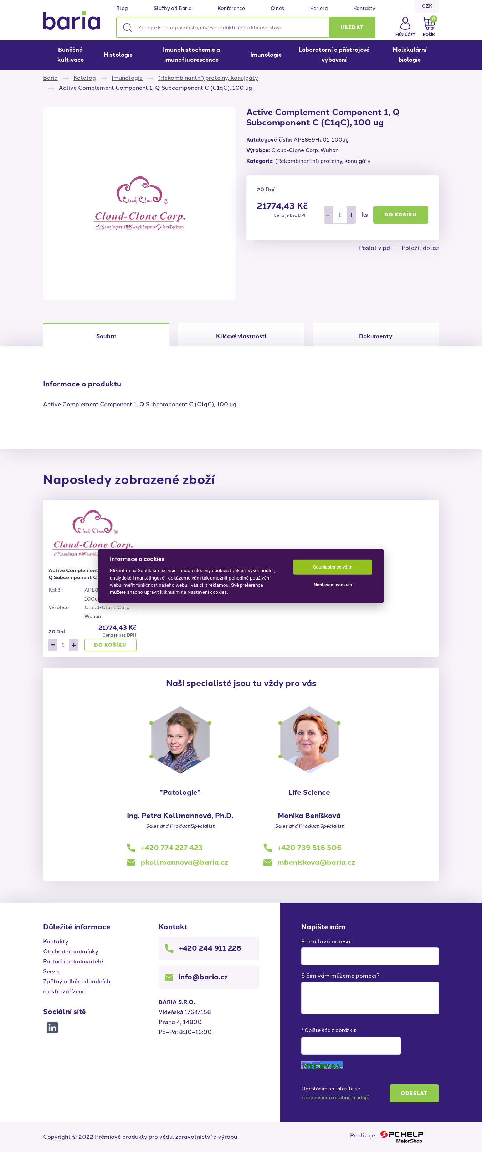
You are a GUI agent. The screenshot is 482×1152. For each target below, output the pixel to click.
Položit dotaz (420, 248)
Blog (122, 8)
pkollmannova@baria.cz (184, 862)
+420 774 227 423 (172, 847)
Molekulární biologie (409, 54)
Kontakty (364, 8)
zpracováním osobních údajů (335, 1098)
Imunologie (266, 54)
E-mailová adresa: (326, 941)
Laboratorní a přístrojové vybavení (334, 54)
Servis (51, 971)
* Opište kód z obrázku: (328, 1030)
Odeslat (414, 1093)
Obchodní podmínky (70, 951)
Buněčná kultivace (70, 54)
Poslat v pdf (376, 248)
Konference (231, 8)
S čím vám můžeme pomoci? (340, 975)
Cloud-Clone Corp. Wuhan (305, 150)
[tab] (241, 334)
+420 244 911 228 (210, 948)
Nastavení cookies (333, 584)
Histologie (118, 54)
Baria (50, 77)
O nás (277, 8)
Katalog (84, 77)
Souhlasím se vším (333, 567)
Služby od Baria (172, 8)
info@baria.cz (203, 977)
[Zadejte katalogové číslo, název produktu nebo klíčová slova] (245, 27)
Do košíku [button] (400, 215)
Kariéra (319, 8)
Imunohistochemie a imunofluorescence (191, 54)
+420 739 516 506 (309, 847)
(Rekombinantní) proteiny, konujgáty (208, 77)
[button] (352, 27)
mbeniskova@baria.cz (316, 862)
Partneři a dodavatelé (73, 961)
